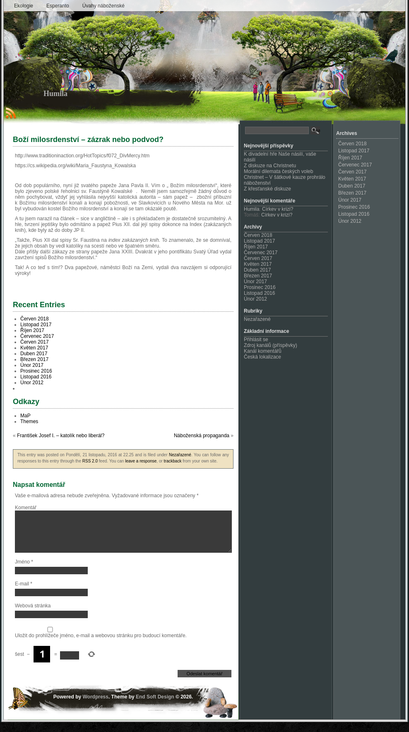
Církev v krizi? (277, 209)
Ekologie (23, 6)
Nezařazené (180, 455)
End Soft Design (155, 707)
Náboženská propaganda (201, 435)
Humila (55, 93)
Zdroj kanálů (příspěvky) (270, 345)
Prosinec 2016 (36, 371)
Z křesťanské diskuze (267, 189)
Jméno (24, 572)
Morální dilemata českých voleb (278, 171)
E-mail (23, 594)
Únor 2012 (31, 382)
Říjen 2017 (32, 330)
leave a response (140, 461)
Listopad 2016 (35, 377)
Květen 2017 (34, 348)
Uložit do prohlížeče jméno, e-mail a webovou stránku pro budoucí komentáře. (101, 645)
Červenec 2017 (37, 336)
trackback (173, 461)
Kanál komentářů (262, 351)
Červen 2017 (34, 342)
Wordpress (95, 707)
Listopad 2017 (35, 324)
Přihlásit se (256, 339)
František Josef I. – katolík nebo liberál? (60, 435)
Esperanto (57, 6)
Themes (29, 421)
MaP (25, 416)
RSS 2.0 (90, 461)
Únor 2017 (31, 365)
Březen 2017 (34, 359)
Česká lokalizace (262, 357)
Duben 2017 (33, 353)
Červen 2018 (34, 319)
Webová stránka (33, 616)
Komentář (25, 507)
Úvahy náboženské (103, 6)
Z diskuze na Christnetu (270, 166)
